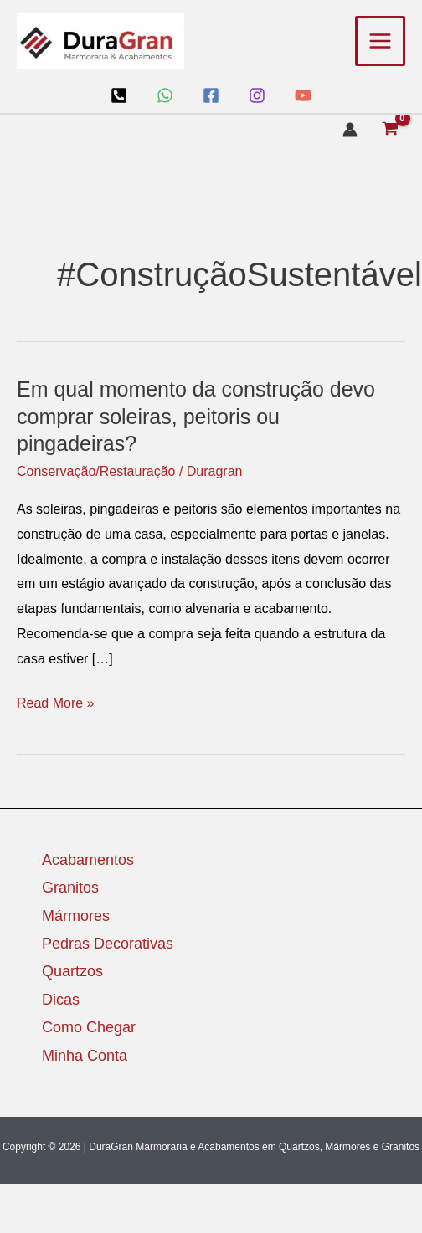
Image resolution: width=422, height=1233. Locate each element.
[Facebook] (211, 95)
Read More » (56, 700)
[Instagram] (257, 95)
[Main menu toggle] (380, 41)
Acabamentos (88, 860)
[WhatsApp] (165, 95)
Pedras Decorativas (107, 943)
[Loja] (119, 95)
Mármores (76, 916)
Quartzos (72, 971)
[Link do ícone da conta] (350, 129)
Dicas (61, 999)
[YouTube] (303, 95)
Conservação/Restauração (96, 471)
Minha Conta (84, 1055)
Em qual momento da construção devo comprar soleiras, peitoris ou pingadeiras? (196, 416)
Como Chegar (89, 1027)
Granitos (70, 887)
